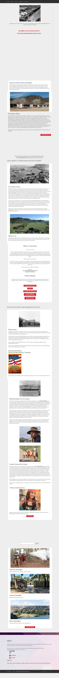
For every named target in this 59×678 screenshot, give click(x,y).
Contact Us (9, 671)
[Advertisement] (30, 57)
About (14, 671)
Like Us (9, 660)
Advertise (27, 1)
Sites (12, 1)
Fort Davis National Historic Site (30, 270)
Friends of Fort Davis (30, 271)
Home (8, 1)
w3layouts (50, 671)
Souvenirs (21, 1)
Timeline (16, 1)
